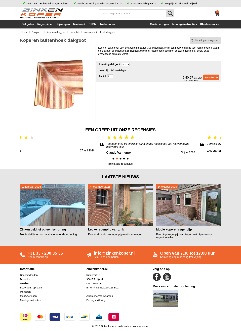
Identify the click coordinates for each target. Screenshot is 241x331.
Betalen (24, 283)
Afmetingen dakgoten (206, 40)
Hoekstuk (74, 32)
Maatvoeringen (28, 295)
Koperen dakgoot (56, 32)
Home (24, 32)
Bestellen (25, 279)
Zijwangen (63, 24)
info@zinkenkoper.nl (114, 253)
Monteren (25, 291)
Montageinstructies (30, 300)
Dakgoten (28, 24)
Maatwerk (79, 24)
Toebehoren (107, 24)
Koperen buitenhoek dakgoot (99, 32)
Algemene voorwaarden (99, 295)
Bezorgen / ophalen (31, 287)
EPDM (92, 24)
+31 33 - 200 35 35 (45, 253)
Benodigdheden (29, 275)
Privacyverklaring (95, 300)
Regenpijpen (45, 24)
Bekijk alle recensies (120, 163)
